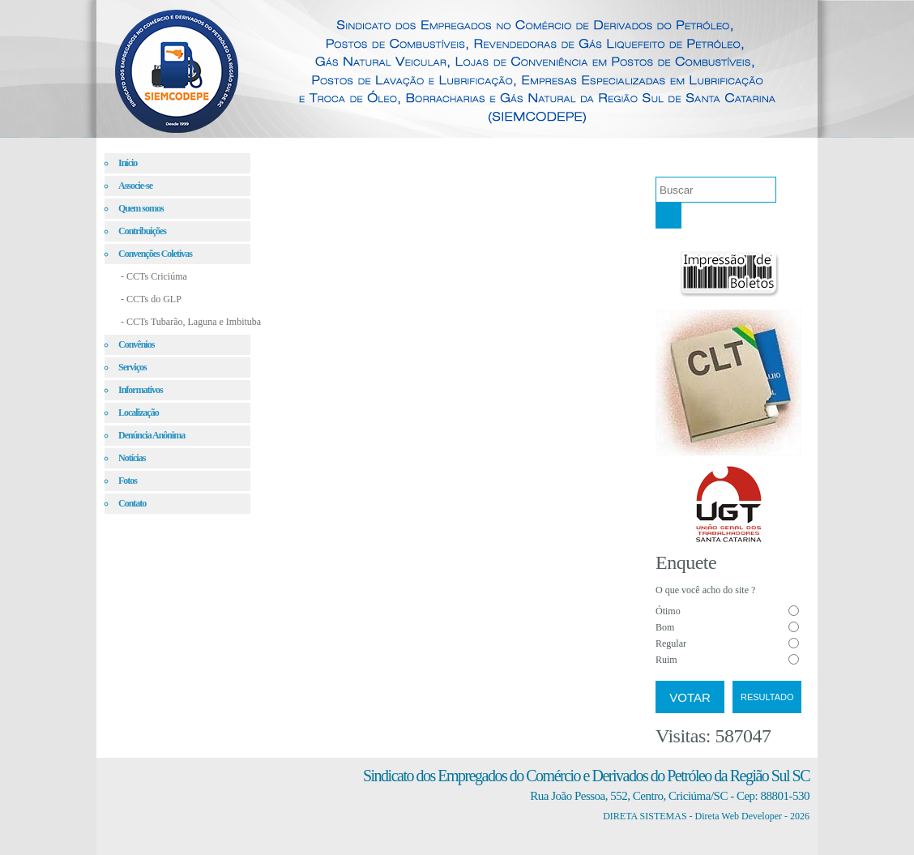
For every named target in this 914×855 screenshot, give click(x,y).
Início (127, 163)
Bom (665, 627)
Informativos (140, 389)
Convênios (136, 344)
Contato (132, 503)
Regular (671, 643)
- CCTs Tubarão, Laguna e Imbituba (191, 321)
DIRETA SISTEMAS (644, 816)
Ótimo (668, 611)
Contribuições (142, 231)
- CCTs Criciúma (154, 276)
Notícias (131, 458)
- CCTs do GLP (151, 299)
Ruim (666, 659)
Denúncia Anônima (151, 435)
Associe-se (135, 185)
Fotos (127, 480)
